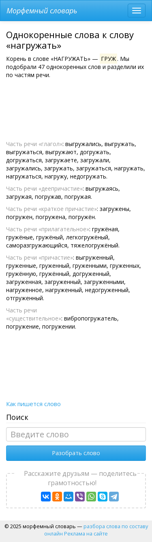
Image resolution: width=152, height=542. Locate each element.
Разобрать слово (76, 453)
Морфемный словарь (41, 10)
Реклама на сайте (86, 533)
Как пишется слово (33, 404)
